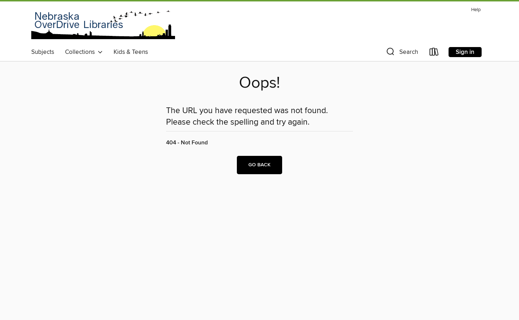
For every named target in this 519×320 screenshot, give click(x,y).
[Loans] (434, 53)
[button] (401, 53)
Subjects (42, 52)
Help (476, 10)
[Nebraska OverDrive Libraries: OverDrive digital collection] (103, 25)
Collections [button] (84, 52)
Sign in (465, 52)
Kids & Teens (131, 52)
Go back (259, 165)
